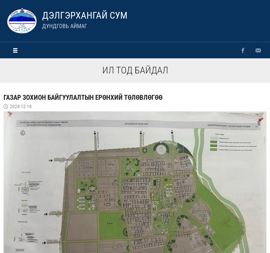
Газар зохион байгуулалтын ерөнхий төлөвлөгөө (83, 97)
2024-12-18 (21, 106)
